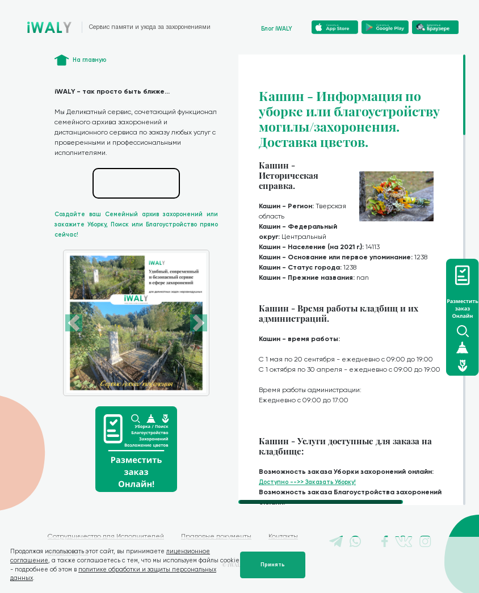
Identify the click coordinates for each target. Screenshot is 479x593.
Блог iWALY (276, 28)
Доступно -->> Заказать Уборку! (307, 482)
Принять (272, 564)
